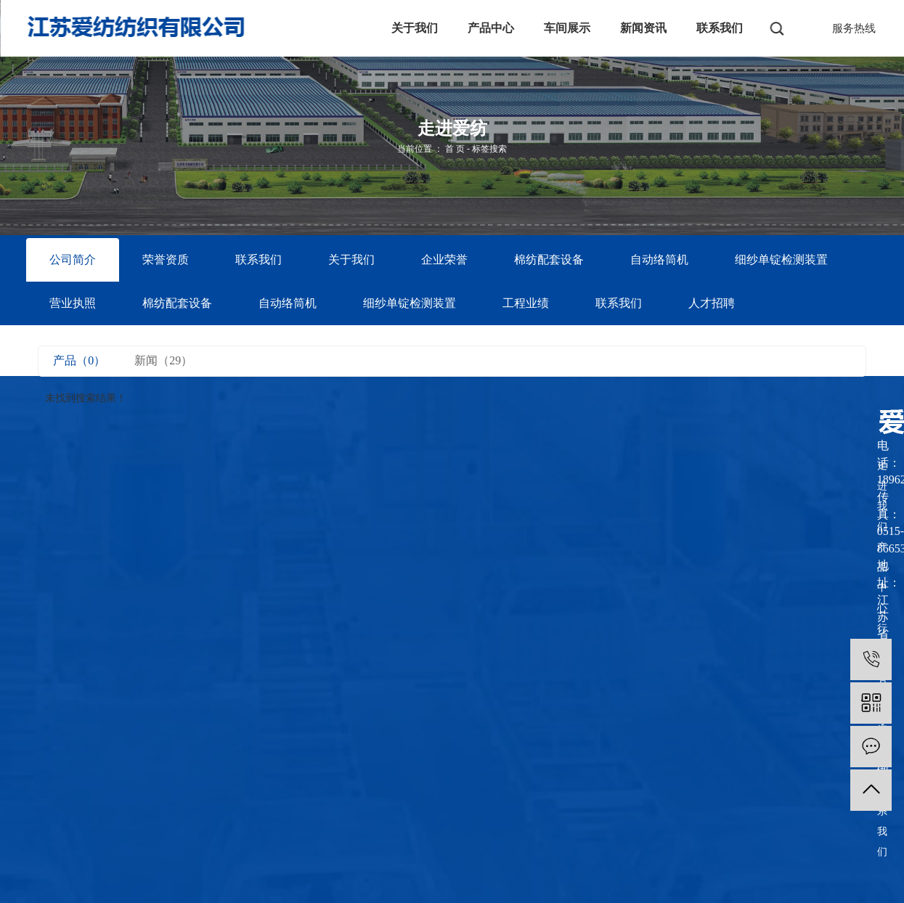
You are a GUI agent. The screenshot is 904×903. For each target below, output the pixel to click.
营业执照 (72, 303)
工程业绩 (525, 303)
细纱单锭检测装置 (781, 259)
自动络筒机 (659, 259)
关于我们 (414, 28)
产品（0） (79, 360)
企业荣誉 (444, 259)
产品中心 (491, 28)
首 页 (455, 149)
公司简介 (72, 259)
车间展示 (567, 28)
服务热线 (854, 28)
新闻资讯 (643, 28)
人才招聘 (711, 303)
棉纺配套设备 (549, 259)
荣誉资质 (165, 259)
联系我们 (719, 28)
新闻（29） (163, 360)
